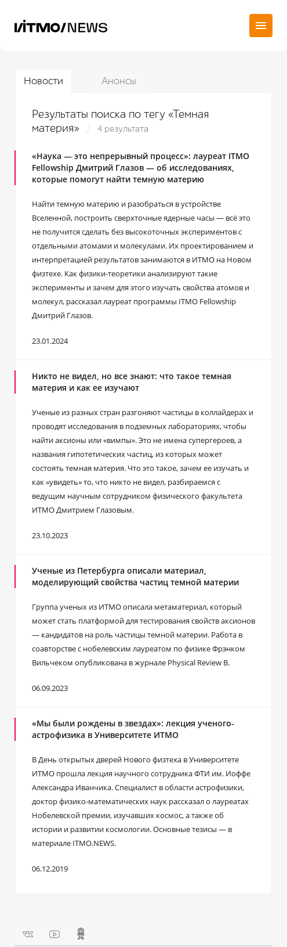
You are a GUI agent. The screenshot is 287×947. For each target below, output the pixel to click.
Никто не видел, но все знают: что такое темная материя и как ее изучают (131, 381)
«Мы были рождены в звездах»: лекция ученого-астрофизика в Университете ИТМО (133, 729)
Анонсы (118, 81)
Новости (43, 81)
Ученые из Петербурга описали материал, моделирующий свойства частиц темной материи (135, 576)
